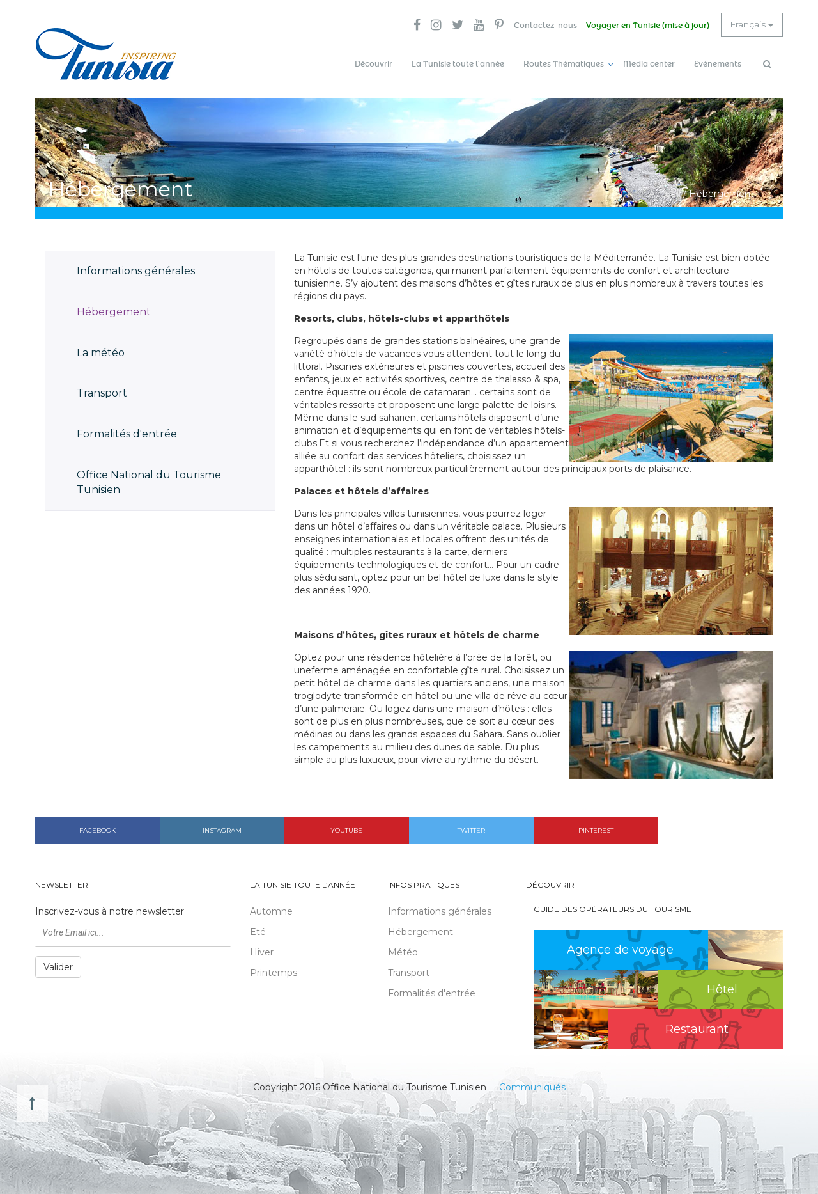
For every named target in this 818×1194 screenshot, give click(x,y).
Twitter (471, 828)
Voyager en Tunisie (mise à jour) (645, 25)
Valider (58, 965)
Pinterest (596, 828)
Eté (258, 930)
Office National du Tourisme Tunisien (149, 480)
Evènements (717, 63)
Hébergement (114, 310)
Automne (271, 910)
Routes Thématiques (563, 63)
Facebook (97, 828)
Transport (102, 392)
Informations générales (136, 269)
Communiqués (532, 1085)
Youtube (346, 828)
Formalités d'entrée (127, 433)
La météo (101, 351)
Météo (403, 951)
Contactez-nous (542, 25)
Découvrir (373, 63)
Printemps (273, 971)
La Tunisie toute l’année (458, 63)
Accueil (665, 192)
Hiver (262, 951)
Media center (649, 63)
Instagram (222, 828)
